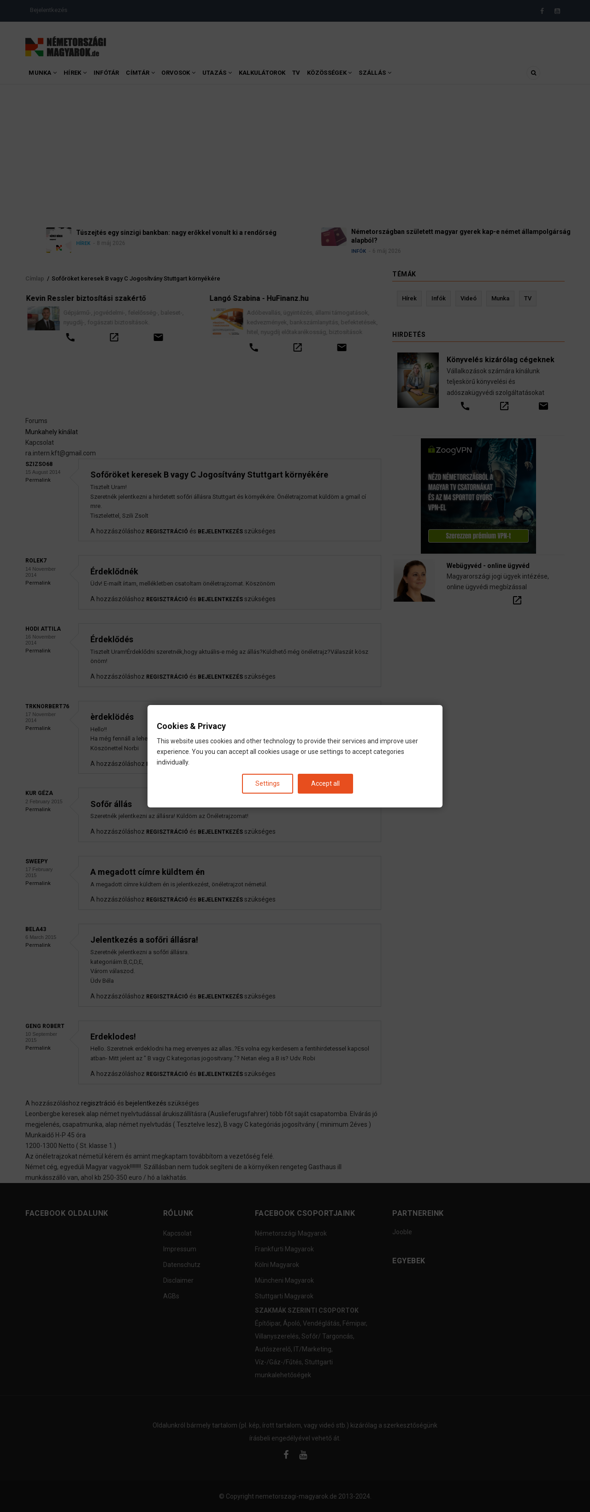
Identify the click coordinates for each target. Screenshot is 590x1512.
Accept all (325, 783)
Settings (267, 783)
